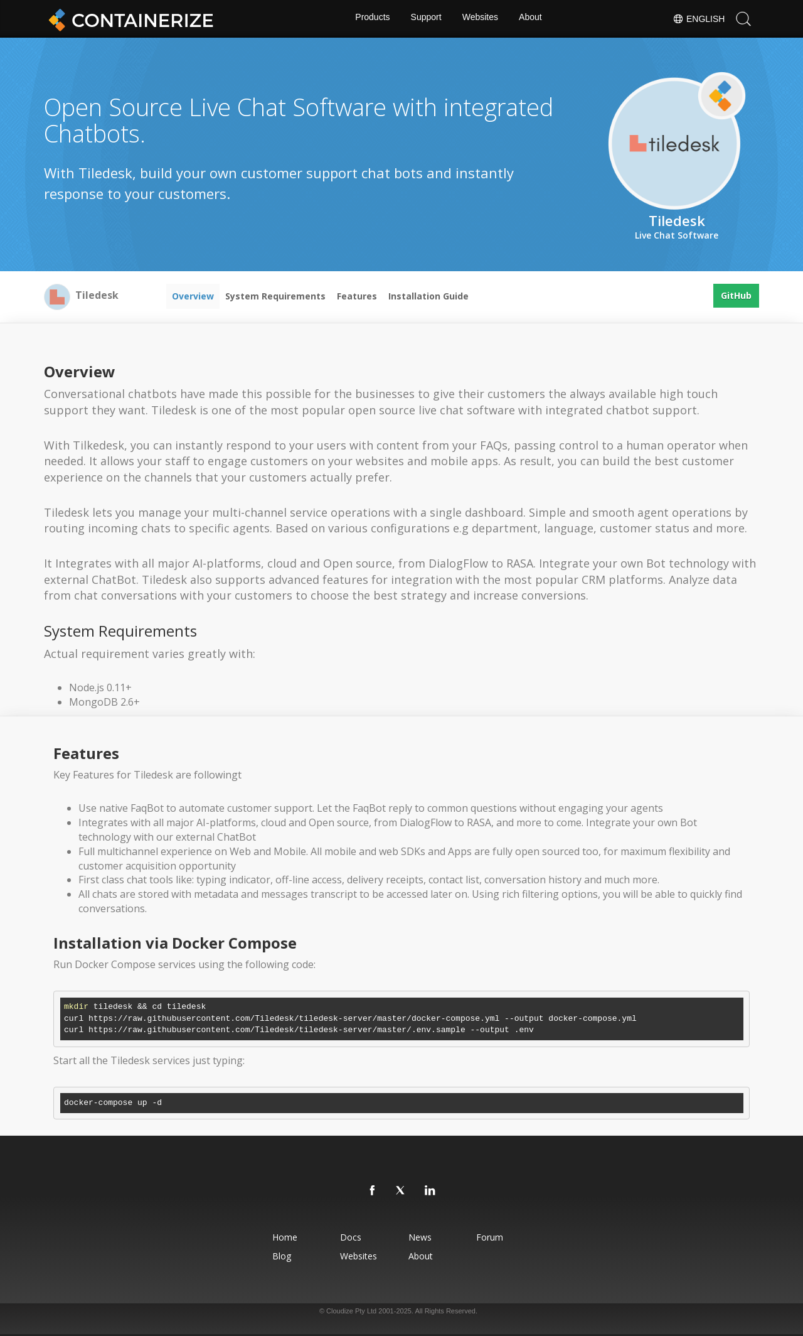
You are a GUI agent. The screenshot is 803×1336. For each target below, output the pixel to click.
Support (425, 19)
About (532, 19)
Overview (193, 296)
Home (269, 1237)
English (699, 18)
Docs (344, 1237)
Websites (481, 19)
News (422, 1237)
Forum (501, 1237)
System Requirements (275, 296)
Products (370, 19)
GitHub (736, 296)
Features (357, 296)
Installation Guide (428, 296)
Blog (266, 1256)
